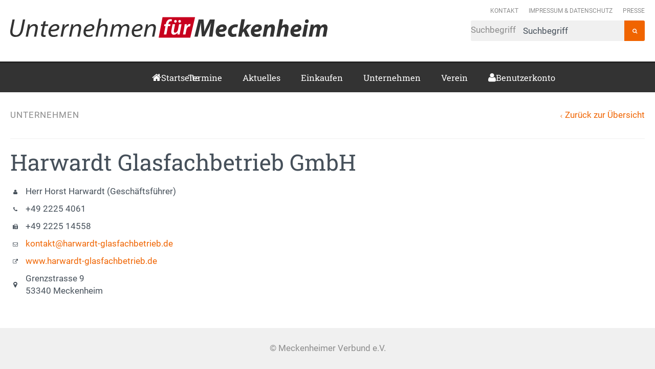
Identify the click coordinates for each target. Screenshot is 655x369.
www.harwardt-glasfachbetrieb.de (91, 261)
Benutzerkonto (500, 77)
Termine (205, 77)
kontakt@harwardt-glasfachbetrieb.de (99, 244)
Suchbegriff (547, 30)
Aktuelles (261, 77)
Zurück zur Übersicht (605, 115)
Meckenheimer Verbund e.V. (169, 27)
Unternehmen (392, 77)
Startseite (164, 77)
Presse (634, 10)
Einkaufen (322, 77)
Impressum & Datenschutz (571, 10)
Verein (454, 77)
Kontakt (504, 10)
